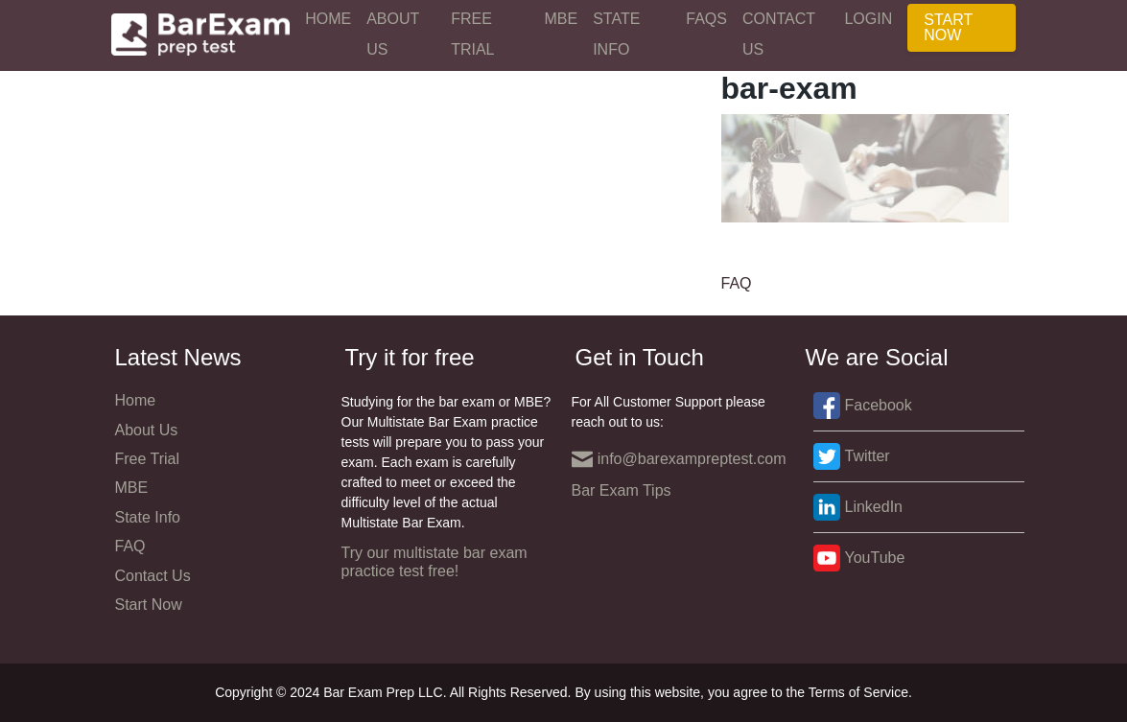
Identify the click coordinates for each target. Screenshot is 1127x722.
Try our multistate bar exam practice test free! (434, 561)
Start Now (948, 27)
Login (868, 19)
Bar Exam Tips (621, 490)
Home (328, 19)
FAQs (706, 19)
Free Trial (472, 34)
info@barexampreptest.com (679, 459)
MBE (561, 19)
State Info (616, 34)
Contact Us (778, 34)
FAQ (736, 283)
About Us (392, 34)
